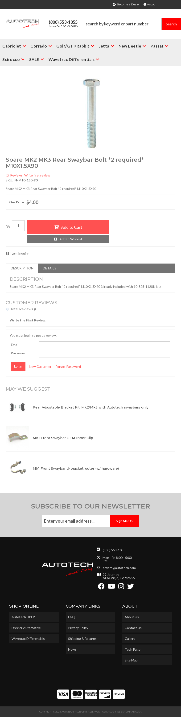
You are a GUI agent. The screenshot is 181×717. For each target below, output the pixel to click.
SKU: (9, 180)
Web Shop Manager (129, 711)
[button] (131, 24)
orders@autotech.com (119, 567)
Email (15, 345)
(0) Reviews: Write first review (28, 175)
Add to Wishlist (70, 239)
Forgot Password (68, 367)
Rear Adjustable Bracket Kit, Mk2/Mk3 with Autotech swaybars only (90, 407)
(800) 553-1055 (114, 550)
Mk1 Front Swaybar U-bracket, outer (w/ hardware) (76, 468)
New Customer (40, 367)
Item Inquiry (19, 253)
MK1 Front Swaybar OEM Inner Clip (63, 438)
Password (18, 353)
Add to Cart (71, 227)
